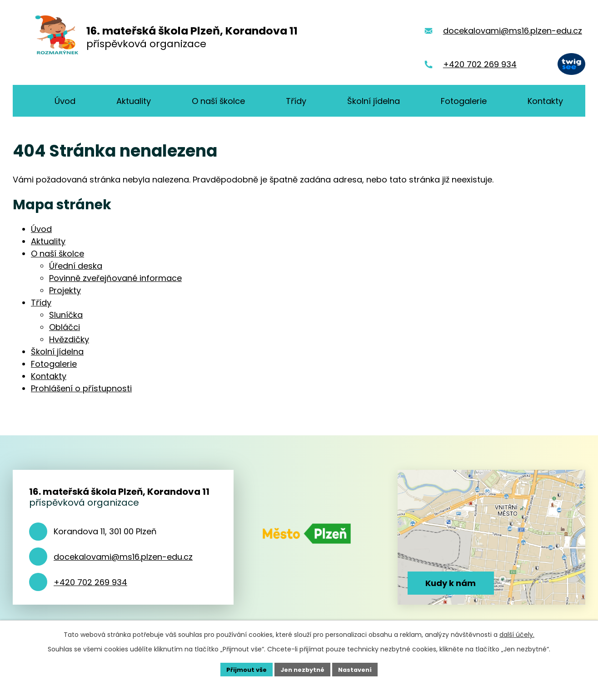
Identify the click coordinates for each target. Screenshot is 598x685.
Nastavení (359, 668)
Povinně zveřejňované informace (115, 278)
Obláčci (64, 327)
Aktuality (48, 241)
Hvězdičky (69, 339)
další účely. (516, 633)
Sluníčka (66, 314)
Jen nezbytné (302, 668)
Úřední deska (75, 265)
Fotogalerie (54, 364)
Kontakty (48, 376)
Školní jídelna (57, 351)
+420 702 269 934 (90, 582)
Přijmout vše (242, 668)
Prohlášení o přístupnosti (81, 388)
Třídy (41, 302)
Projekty (65, 290)
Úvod (41, 229)
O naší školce (57, 253)
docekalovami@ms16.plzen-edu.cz (123, 556)
